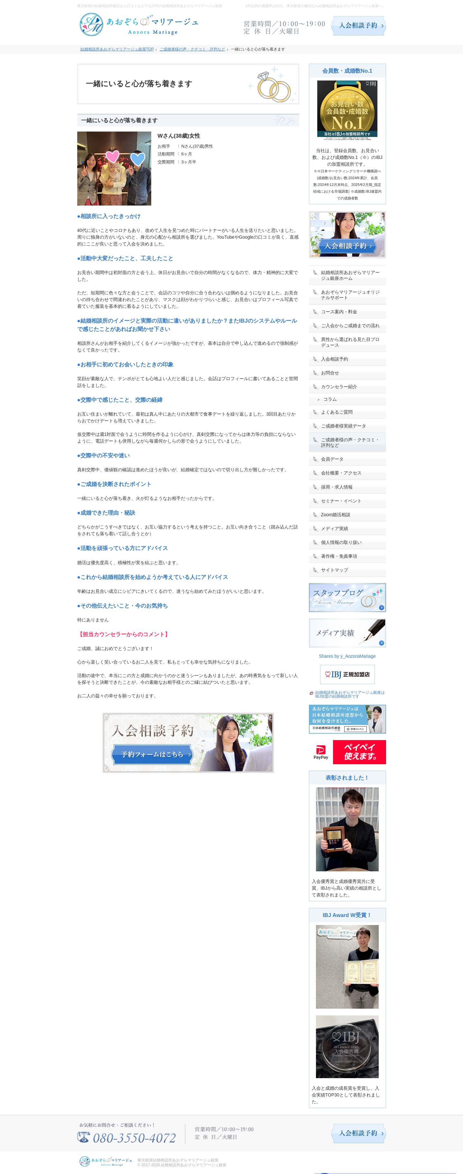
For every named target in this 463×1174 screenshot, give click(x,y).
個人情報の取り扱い (341, 542)
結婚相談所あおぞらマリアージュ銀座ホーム (350, 275)
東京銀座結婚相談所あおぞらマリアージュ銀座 (177, 1160)
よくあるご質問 (337, 412)
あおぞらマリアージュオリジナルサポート (350, 294)
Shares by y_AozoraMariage (347, 656)
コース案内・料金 (339, 311)
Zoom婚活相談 (336, 514)
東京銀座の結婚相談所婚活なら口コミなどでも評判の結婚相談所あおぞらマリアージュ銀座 (149, 6)
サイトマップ (334, 570)
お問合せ (330, 372)
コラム (330, 399)
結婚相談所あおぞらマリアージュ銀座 (194, 1165)
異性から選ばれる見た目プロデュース (350, 342)
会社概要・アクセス (341, 472)
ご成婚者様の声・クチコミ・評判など (350, 442)
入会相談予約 (334, 359)
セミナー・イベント (341, 500)
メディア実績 (334, 528)
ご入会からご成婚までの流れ (350, 325)
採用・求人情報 (337, 487)
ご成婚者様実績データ (343, 425)
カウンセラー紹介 (339, 386)
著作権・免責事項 (339, 556)
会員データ (332, 459)
